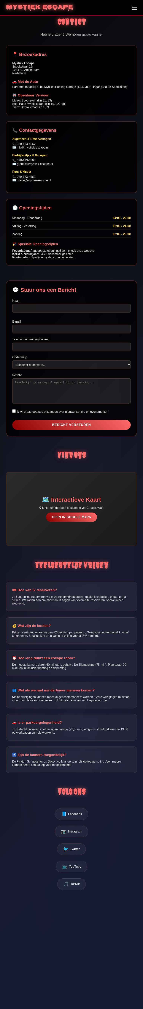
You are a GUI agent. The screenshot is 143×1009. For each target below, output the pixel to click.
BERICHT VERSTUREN (71, 429)
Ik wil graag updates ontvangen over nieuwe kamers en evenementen (60, 416)
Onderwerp (19, 357)
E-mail (16, 321)
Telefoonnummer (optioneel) (30, 339)
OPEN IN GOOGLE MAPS (71, 521)
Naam (16, 300)
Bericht (17, 375)
